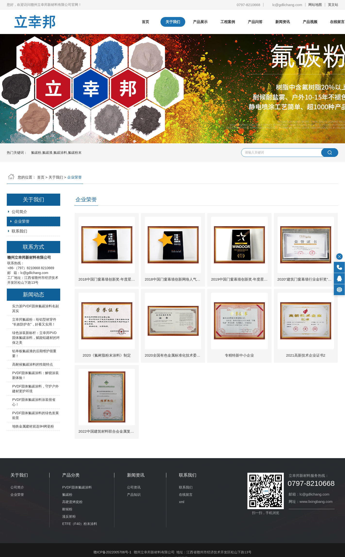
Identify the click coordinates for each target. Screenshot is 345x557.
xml (181, 502)
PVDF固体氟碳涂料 (77, 487)
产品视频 (310, 22)
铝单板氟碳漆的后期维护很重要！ (34, 353)
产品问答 (255, 22)
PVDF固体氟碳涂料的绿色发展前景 (35, 415)
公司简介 (19, 212)
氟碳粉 (67, 495)
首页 (145, 22)
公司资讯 (134, 487)
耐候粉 (67, 509)
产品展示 (200, 22)
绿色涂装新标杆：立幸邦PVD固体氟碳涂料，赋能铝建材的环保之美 (36, 337)
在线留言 (186, 495)
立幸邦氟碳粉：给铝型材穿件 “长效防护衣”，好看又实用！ (34, 321)
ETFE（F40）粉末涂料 (79, 524)
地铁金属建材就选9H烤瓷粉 (33, 426)
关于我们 (173, 22)
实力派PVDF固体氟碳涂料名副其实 (35, 308)
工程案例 (227, 22)
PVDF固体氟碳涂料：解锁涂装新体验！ (35, 375)
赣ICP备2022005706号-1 (112, 552)
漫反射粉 (69, 516)
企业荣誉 (22, 221)
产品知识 (134, 495)
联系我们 (19, 231)
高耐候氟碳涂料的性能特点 (32, 364)
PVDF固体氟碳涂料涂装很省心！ (33, 402)
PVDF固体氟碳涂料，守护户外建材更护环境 (35, 388)
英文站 (333, 5)
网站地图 (315, 5)
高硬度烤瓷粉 (72, 502)
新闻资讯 (282, 22)
